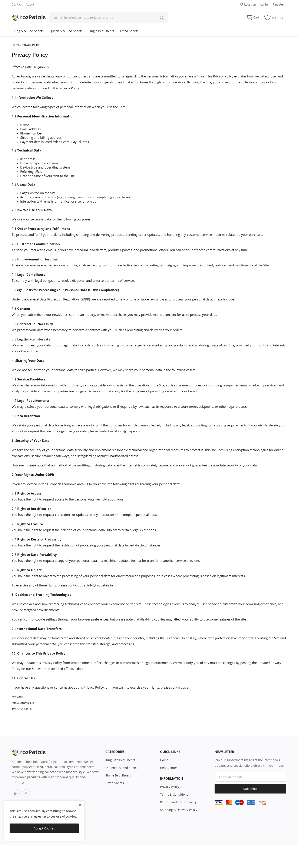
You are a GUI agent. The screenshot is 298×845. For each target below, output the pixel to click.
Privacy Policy (169, 787)
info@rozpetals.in (130, 431)
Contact (17, 4)
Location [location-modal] (248, 4)
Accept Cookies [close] (44, 828)
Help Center (168, 768)
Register (278, 4)
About (30, 4)
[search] (162, 17)
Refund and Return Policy (178, 802)
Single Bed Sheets (101, 31)
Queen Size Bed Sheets (66, 31)
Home (16, 45)
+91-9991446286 (22, 709)
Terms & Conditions (174, 794)
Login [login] (264, 4)
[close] (80, 805)
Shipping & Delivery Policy (178, 810)
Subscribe (250, 789)
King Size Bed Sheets (29, 31)
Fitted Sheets (129, 31)
